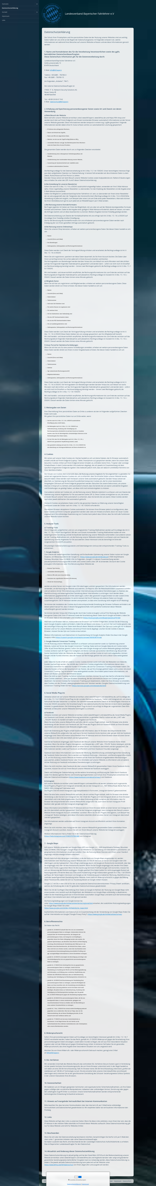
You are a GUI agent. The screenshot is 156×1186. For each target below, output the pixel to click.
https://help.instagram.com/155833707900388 (62, 836)
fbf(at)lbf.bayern (53, 1053)
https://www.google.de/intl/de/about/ (94, 557)
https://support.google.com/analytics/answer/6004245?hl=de (78, 637)
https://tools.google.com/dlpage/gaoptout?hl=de (102, 618)
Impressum (5, 16)
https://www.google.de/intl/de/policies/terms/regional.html (71, 903)
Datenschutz (127, 1181)
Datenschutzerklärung (10, 8)
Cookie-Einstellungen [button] (77, 1180)
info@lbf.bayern (56, 70)
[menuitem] (19, 4)
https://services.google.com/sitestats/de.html (89, 686)
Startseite (5, 4)
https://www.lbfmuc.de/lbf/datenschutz (58, 1165)
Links (3, 20)
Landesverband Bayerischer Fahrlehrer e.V (89, 13)
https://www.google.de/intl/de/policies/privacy (105, 914)
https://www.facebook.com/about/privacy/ (85, 777)
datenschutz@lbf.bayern (59, 102)
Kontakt (4, 12)
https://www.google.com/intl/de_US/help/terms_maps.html (66, 908)
